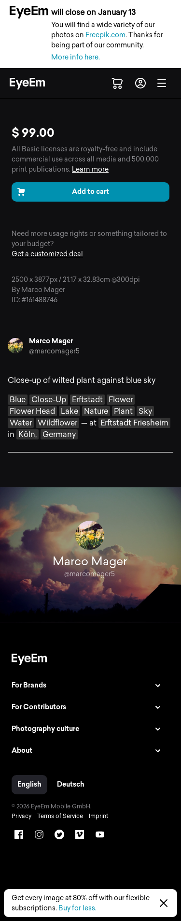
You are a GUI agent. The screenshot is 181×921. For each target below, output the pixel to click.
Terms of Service (60, 816)
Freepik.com (105, 35)
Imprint (98, 816)
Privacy (21, 816)
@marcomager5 (54, 351)
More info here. (75, 57)
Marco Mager (51, 341)
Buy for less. (77, 908)
